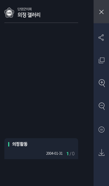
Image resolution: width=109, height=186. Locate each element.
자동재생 (101, 130)
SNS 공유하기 (101, 37)
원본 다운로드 (101, 153)
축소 (101, 106)
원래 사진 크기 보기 (101, 60)
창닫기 (101, 11)
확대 (101, 83)
